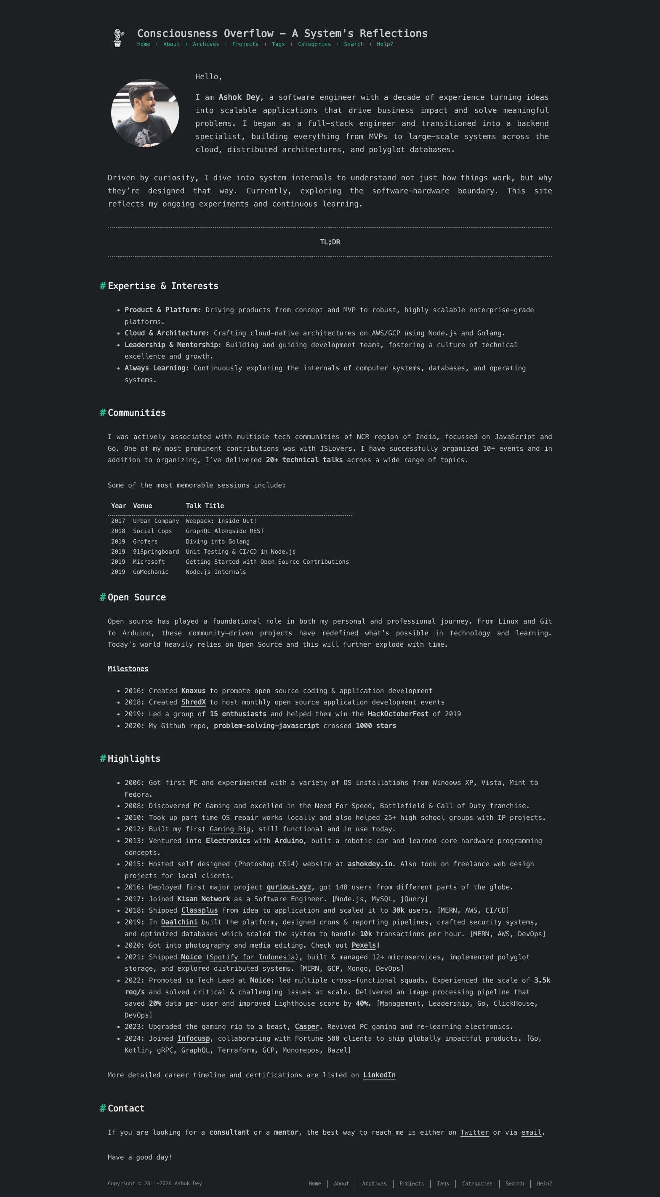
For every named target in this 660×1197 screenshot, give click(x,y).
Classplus (199, 910)
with (254, 840)
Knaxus (193, 690)
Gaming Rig (230, 829)
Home (143, 44)
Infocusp (193, 1038)
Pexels (363, 945)
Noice (191, 957)
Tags (278, 44)
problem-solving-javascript (266, 725)
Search (354, 44)
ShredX (193, 702)
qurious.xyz (288, 887)
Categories (314, 44)
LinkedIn (379, 1075)
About (171, 44)
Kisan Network (203, 898)
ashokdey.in (370, 864)
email (532, 1132)
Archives (206, 44)
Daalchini (179, 922)
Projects (245, 44)
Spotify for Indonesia (252, 957)
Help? (385, 44)
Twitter (474, 1132)
